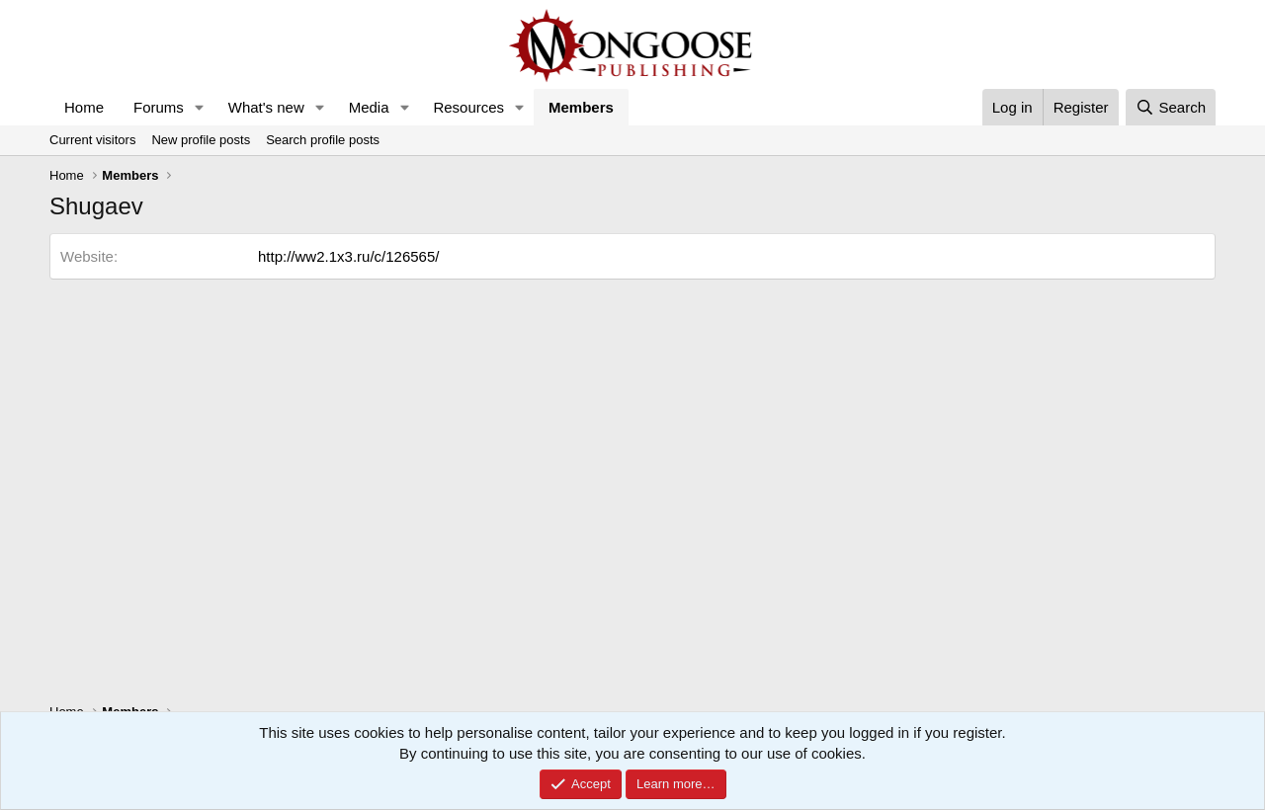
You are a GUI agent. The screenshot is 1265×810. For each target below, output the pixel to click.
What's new (266, 107)
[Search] (1171, 107)
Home (84, 107)
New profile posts (200, 139)
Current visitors (92, 139)
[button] (199, 107)
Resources (468, 107)
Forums (158, 107)
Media (369, 107)
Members (581, 107)
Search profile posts (323, 139)
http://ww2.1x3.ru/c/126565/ (348, 256)
